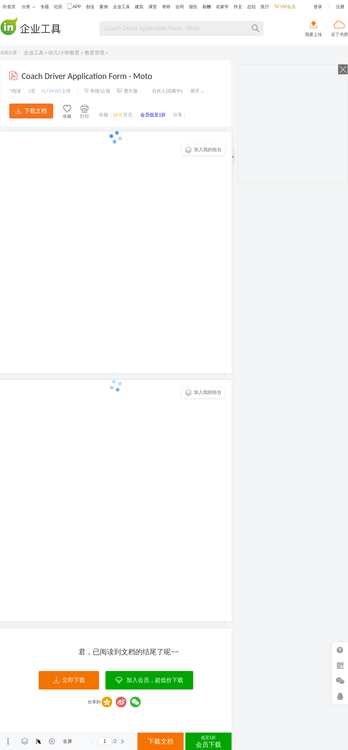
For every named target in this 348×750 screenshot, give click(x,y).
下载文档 (31, 111)
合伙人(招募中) (164, 91)
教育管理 (94, 53)
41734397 (51, 91)
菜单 (8, 741)
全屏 (67, 741)
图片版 (127, 91)
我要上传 (313, 34)
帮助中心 (340, 650)
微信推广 (340, 680)
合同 (179, 6)
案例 (103, 6)
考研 (166, 6)
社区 (58, 6)
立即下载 (69, 680)
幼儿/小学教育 (64, 53)
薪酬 (206, 6)
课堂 (152, 6)
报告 (193, 6)
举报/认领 (97, 91)
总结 (251, 6)
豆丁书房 (339, 34)
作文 (238, 6)
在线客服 (340, 696)
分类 (28, 7)
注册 (340, 6)
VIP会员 (284, 6)
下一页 (122, 741)
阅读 (15, 91)
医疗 (265, 6)
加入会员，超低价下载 (154, 680)
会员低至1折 (153, 114)
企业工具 (121, 6)
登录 (318, 6)
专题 (44, 6)
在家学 (222, 6)
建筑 (139, 6)
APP (74, 7)
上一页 (92, 741)
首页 (9, 7)
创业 (90, 6)
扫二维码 (340, 665)
